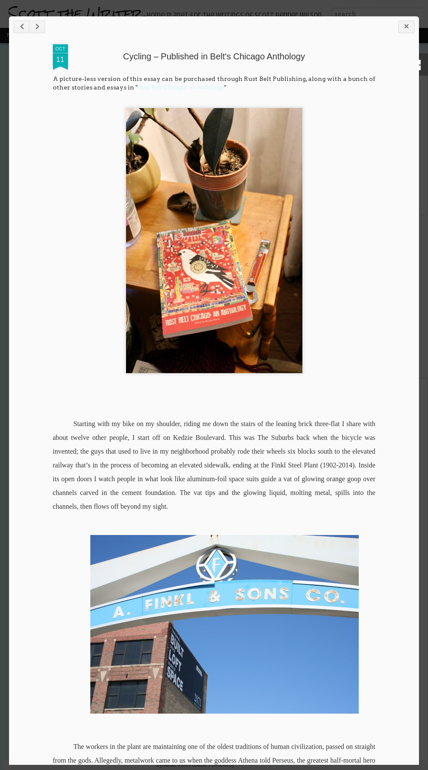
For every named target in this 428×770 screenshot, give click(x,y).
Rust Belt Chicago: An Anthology (181, 87)
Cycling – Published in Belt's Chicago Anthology (214, 56)
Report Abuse (267, 764)
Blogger (243, 764)
